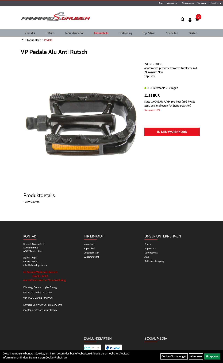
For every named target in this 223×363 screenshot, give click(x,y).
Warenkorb (172, 3)
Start (161, 3)
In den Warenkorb (172, 132)
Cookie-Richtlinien (56, 357)
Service (201, 3)
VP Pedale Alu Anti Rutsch (54, 52)
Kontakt (148, 244)
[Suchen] (182, 19)
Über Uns (215, 3)
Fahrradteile (101, 33)
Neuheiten (172, 33)
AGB (146, 256)
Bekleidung (125, 33)
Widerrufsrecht (91, 256)
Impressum (150, 248)
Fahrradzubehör (74, 33)
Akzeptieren (212, 356)
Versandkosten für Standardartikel (170, 105)
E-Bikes (50, 33)
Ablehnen (196, 356)
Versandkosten (91, 252)
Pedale (48, 40)
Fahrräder (29, 33)
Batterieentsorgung (154, 261)
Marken (193, 33)
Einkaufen (188, 3)
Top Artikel (149, 33)
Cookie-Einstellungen (174, 356)
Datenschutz (151, 252)
